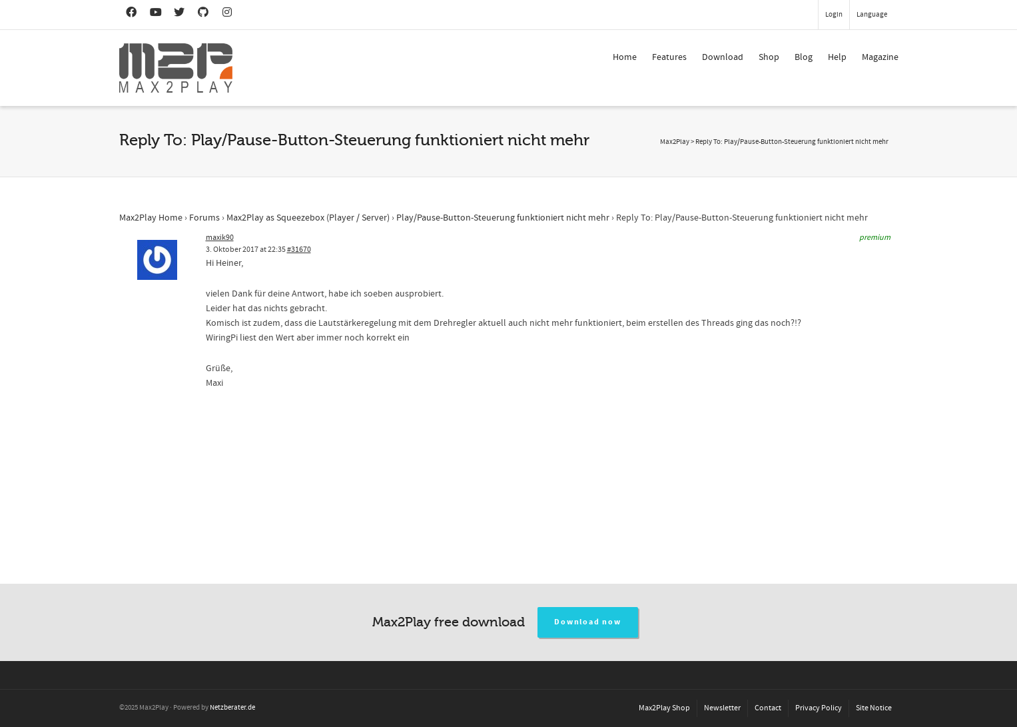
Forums (204, 218)
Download (722, 57)
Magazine (880, 57)
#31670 (299, 250)
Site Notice (874, 708)
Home (625, 57)
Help (837, 57)
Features (669, 57)
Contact (768, 708)
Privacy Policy (818, 708)
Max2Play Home (150, 218)
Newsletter (722, 708)
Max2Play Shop (664, 708)
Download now (587, 622)
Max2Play (674, 142)
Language (871, 14)
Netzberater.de (232, 707)
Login (834, 14)
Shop (769, 57)
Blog (804, 57)
